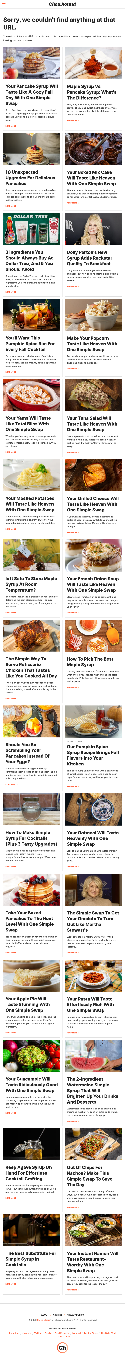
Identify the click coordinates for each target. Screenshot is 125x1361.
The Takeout (64, 1336)
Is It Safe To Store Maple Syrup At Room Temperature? (31, 584)
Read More (10, 126)
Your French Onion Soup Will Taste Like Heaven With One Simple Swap (93, 584)
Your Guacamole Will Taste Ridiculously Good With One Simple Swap (31, 1084)
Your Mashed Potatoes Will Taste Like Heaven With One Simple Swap (29, 504)
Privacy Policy (75, 1315)
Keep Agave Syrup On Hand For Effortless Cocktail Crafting (28, 1173)
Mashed (76, 1333)
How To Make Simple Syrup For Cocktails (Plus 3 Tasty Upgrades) (31, 838)
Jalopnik (26, 1333)
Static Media (43, 1320)
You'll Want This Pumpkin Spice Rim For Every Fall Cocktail (30, 343)
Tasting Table (91, 1333)
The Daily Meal (108, 1333)
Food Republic (62, 1333)
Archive (57, 1315)
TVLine (38, 1333)
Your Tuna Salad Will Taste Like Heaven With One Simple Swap (92, 424)
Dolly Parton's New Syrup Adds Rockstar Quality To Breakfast (89, 258)
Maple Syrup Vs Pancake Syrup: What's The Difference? (92, 92)
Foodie (48, 1333)
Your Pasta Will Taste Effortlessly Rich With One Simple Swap (90, 1004)
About (45, 1315)
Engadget (14, 1333)
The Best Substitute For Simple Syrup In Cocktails (30, 1259)
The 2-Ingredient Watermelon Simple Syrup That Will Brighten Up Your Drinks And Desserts (92, 1090)
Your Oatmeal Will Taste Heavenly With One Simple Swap (93, 838)
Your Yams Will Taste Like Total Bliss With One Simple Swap (28, 423)
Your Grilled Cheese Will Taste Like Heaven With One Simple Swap (93, 504)
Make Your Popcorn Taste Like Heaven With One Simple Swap (92, 344)
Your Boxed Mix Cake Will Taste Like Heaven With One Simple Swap (91, 178)
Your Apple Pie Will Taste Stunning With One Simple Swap (27, 1004)
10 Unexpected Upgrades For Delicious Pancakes (30, 177)
